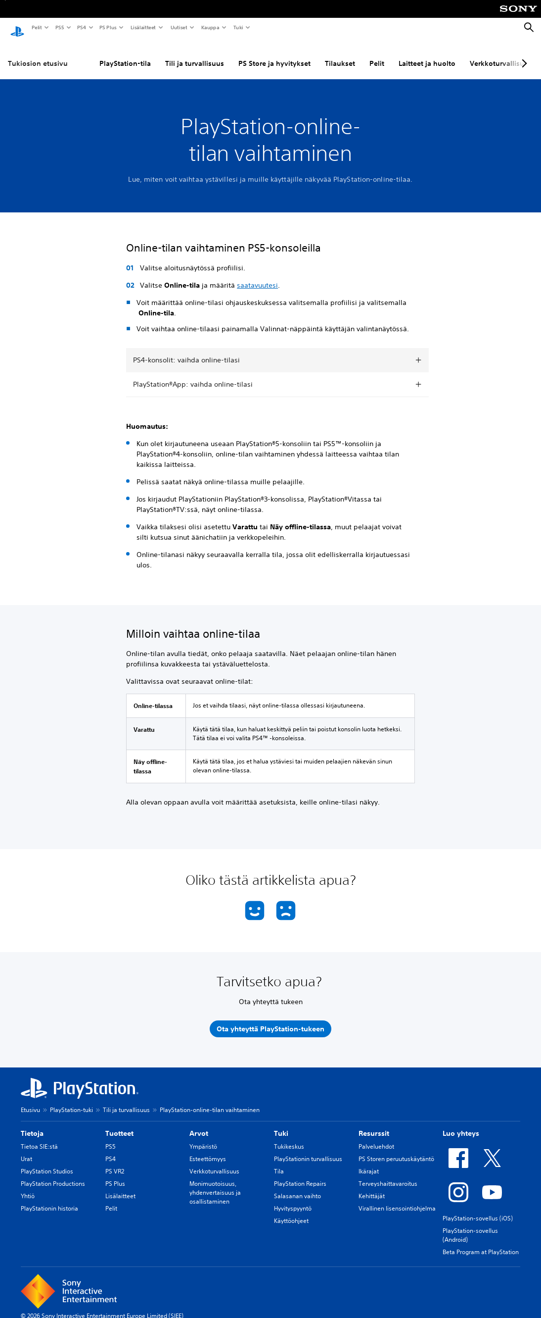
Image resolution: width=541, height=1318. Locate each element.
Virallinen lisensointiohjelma (397, 1199)
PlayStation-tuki (71, 1100)
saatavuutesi (257, 275)
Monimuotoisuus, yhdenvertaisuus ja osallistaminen (215, 1183)
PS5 (59, 27)
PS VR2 (114, 1162)
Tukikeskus (289, 1137)
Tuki (238, 27)
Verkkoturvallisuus (214, 1162)
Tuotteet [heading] (119, 1123)
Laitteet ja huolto (427, 54)
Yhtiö (28, 1186)
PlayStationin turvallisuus (308, 1149)
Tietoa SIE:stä (39, 1137)
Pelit (36, 27)
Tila (279, 1162)
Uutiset (178, 27)
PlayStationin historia (49, 1199)
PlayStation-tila (125, 54)
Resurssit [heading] (374, 1123)
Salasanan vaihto (297, 1186)
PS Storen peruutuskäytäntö (396, 1149)
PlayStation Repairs (300, 1174)
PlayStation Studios (47, 1162)
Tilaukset (340, 54)
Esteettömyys (207, 1149)
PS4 (81, 27)
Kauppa (210, 27)
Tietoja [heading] (32, 1123)
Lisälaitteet (143, 27)
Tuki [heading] (281, 1123)
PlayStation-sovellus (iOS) (478, 1209)
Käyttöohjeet (291, 1211)
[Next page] (522, 54)
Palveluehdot (376, 1137)
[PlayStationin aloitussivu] (17, 27)
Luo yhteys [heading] (461, 1123)
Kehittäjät (372, 1186)
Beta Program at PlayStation (481, 1242)
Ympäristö (203, 1137)
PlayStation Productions (53, 1174)
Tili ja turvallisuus (194, 54)
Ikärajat (369, 1162)
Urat (26, 1149)
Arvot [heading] (198, 1123)
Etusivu (30, 1100)
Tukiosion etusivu (38, 54)
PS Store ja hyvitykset (274, 54)
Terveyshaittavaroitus (388, 1174)
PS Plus (107, 27)
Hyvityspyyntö (293, 1199)
